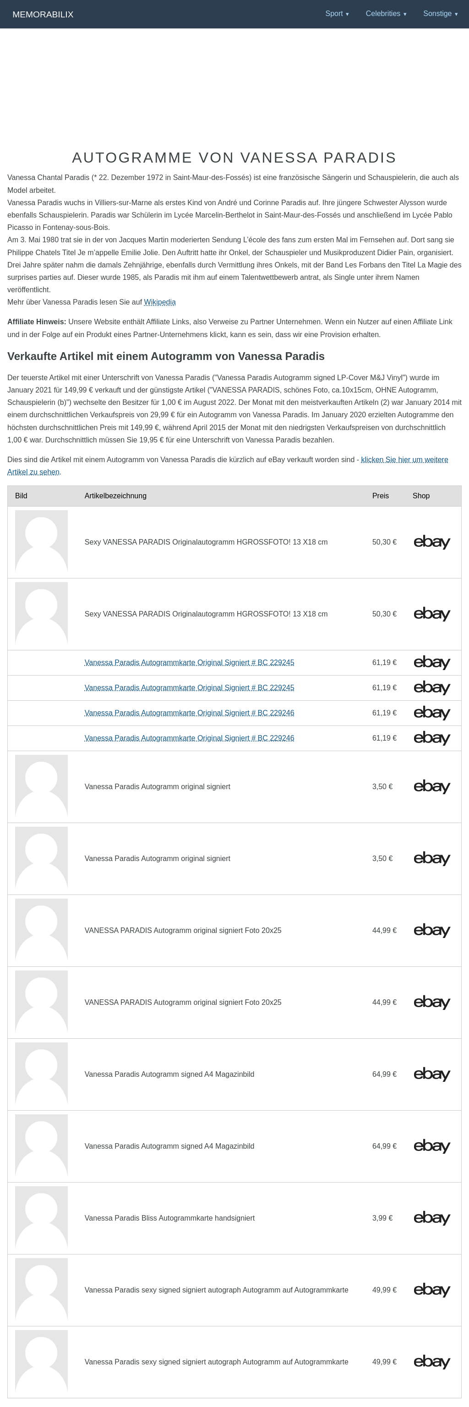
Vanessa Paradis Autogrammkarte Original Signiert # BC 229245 (189, 662)
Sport (334, 13)
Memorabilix (42, 14)
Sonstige (437, 13)
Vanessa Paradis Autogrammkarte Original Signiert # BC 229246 (189, 713)
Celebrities (383, 13)
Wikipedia (160, 302)
